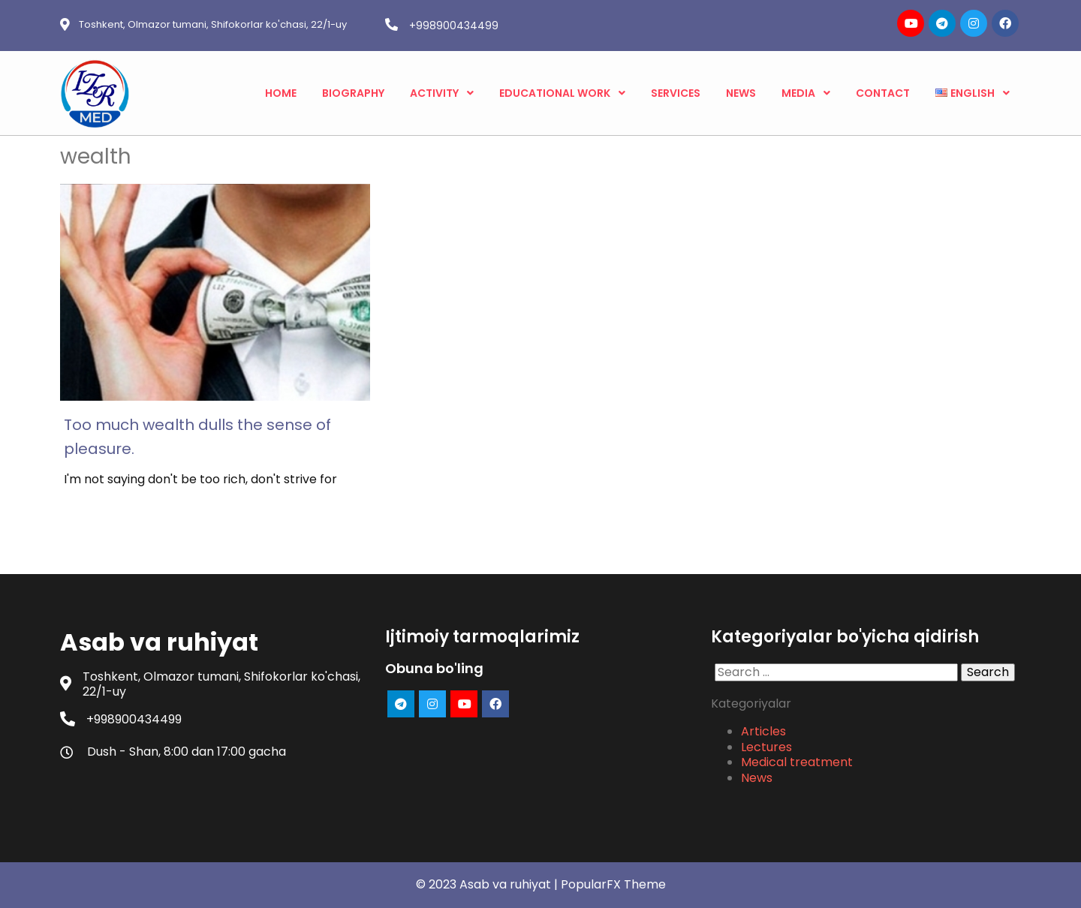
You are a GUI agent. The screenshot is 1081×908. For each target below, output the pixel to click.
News (756, 777)
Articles (763, 731)
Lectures (766, 747)
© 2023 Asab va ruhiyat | (488, 884)
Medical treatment (797, 762)
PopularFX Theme (613, 884)
